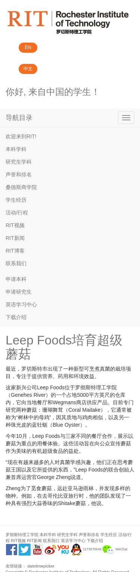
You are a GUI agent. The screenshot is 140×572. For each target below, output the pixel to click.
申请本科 (16, 279)
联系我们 (16, 263)
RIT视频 (15, 225)
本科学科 (16, 149)
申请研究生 (19, 292)
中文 (28, 68)
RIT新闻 (15, 238)
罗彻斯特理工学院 (22, 534)
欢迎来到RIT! (21, 136)
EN (28, 47)
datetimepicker (41, 566)
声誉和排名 (19, 174)
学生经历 (16, 200)
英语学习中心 (21, 304)
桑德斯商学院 (21, 187)
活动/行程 (17, 213)
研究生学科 (19, 162)
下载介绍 (16, 317)
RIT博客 (15, 251)
